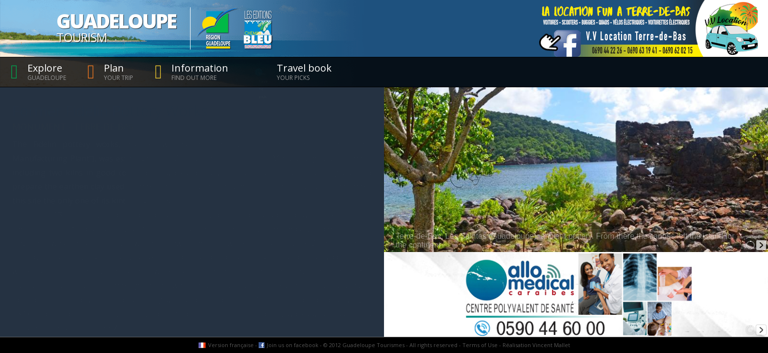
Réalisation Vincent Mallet (536, 345)
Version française (231, 345)
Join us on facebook (292, 345)
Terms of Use (480, 345)
